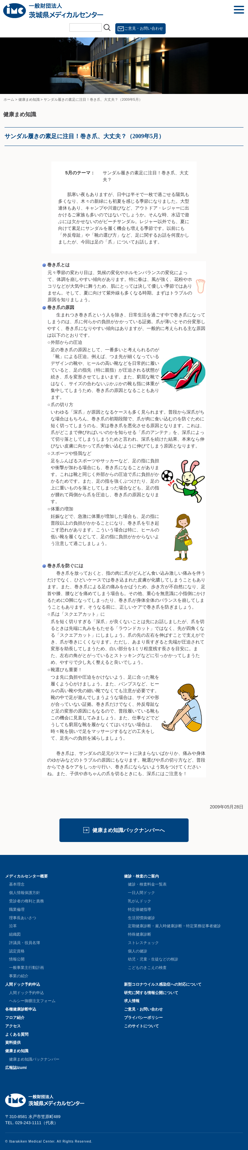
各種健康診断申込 (20, 1009)
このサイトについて (141, 1026)
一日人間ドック (141, 892)
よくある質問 (16, 1034)
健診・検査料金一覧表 (147, 884)
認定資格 (17, 951)
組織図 (15, 934)
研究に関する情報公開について (151, 993)
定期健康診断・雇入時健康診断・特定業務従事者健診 (174, 926)
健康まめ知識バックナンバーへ (128, 830)
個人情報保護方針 (24, 892)
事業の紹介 (18, 976)
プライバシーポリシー (143, 1017)
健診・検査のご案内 (141, 876)
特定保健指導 (139, 909)
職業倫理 (17, 909)
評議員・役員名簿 (24, 942)
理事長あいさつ (22, 918)
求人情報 (132, 1001)
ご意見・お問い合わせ (143, 28)
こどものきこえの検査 (147, 967)
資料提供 (13, 1042)
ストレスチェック (143, 942)
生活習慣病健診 (141, 918)
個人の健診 (137, 951)
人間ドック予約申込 (22, 984)
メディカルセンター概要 (26, 876)
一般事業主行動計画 (26, 967)
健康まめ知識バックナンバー (34, 1059)
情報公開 (17, 959)
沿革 (13, 926)
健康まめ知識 (16, 1051)
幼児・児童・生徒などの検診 (153, 959)
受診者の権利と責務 (26, 901)
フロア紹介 (15, 1017)
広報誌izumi (16, 1067)
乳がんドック (139, 901)
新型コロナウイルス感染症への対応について (163, 984)
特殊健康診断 (139, 934)
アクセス (13, 1026)
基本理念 (17, 884)
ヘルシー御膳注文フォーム (32, 1001)
